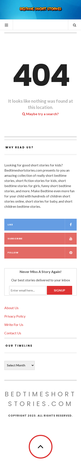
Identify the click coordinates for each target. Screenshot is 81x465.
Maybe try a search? (40, 114)
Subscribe (42, 239)
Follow (42, 253)
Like (42, 225)
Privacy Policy (14, 316)
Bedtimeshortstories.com (40, 399)
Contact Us (12, 333)
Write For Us (13, 324)
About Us (11, 308)
